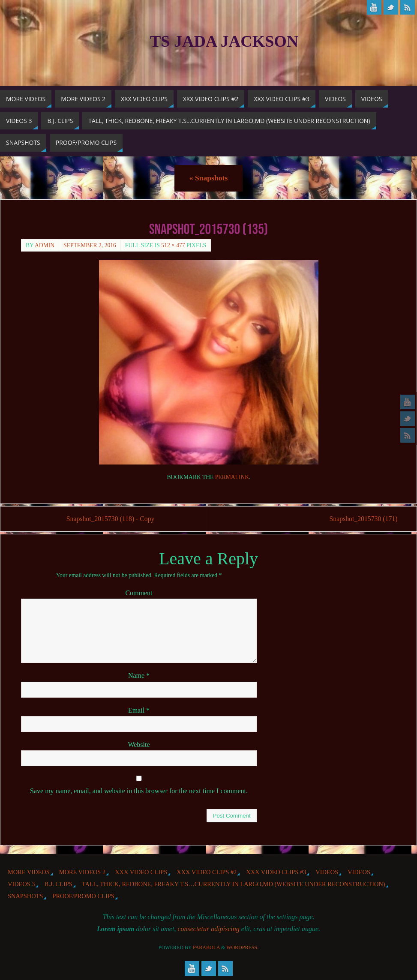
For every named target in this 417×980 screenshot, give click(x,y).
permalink (232, 477)
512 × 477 (173, 245)
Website (139, 744)
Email (139, 710)
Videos (326, 872)
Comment (138, 593)
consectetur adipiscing (208, 928)
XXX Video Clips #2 (207, 872)
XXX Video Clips (141, 872)
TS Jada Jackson (224, 41)
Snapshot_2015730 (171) (361, 519)
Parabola (206, 947)
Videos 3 (21, 884)
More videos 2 (82, 872)
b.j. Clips (58, 884)
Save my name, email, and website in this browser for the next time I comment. (139, 790)
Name (139, 676)
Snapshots (208, 178)
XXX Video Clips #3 (276, 872)
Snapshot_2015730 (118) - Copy (111, 519)
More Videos (29, 872)
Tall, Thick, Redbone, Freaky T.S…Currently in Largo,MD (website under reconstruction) (233, 884)
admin (44, 245)
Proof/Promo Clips (83, 896)
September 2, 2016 (89, 245)
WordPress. (242, 947)
